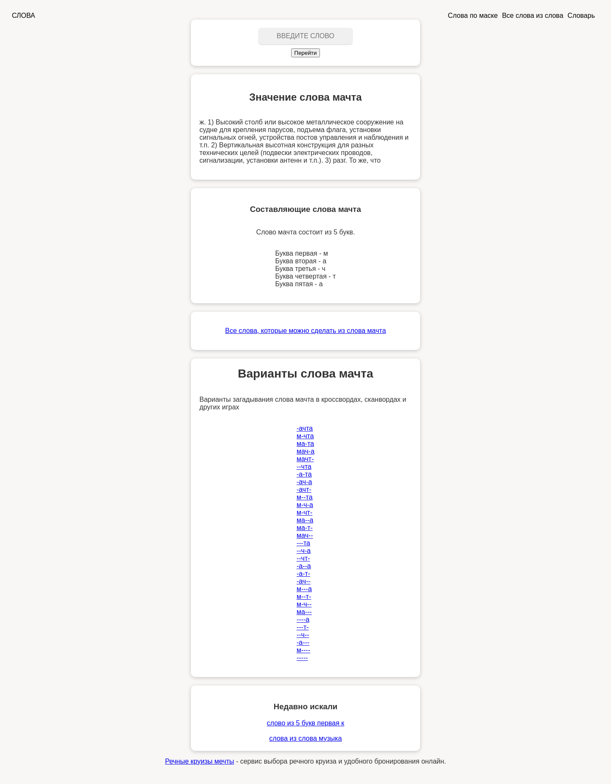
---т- (303, 627)
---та (303, 543)
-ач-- (304, 581)
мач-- (305, 535)
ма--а (305, 520)
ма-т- (305, 527)
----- (302, 657)
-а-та (304, 474)
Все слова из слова (532, 15)
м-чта (305, 436)
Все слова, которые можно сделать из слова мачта (305, 330)
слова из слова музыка (305, 738)
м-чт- (304, 512)
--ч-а (304, 550)
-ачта (305, 428)
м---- (303, 650)
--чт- (303, 558)
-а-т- (303, 573)
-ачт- (304, 489)
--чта (304, 466)
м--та (305, 497)
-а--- (303, 642)
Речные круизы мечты (199, 761)
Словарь (581, 15)
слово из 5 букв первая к (306, 723)
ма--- (304, 611)
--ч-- (303, 634)
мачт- (305, 459)
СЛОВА (23, 15)
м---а (304, 588)
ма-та (305, 443)
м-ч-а (305, 504)
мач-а (305, 451)
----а (303, 619)
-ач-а (304, 481)
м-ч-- (304, 604)
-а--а (304, 566)
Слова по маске (473, 15)
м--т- (304, 596)
